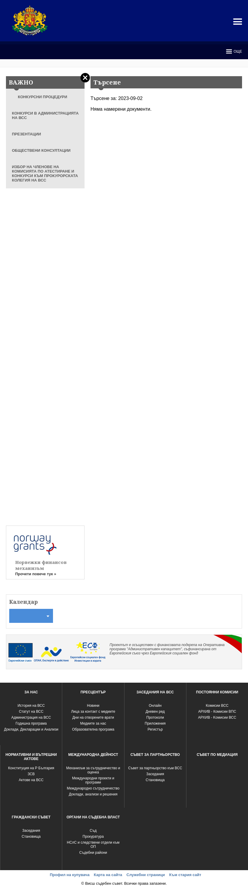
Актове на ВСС (31, 780)
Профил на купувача (69, 875)
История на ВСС (31, 705)
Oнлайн (155, 705)
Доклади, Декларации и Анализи (31, 729)
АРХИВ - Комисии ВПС (217, 711)
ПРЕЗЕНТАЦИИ (26, 134)
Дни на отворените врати (93, 717)
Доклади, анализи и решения (93, 794)
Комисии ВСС (217, 705)
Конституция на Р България (31, 768)
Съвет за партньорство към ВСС (155, 768)
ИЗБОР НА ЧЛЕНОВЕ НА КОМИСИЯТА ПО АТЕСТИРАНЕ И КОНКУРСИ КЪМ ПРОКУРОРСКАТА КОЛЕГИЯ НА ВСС (45, 173)
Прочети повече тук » (35, 574)
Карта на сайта (108, 875)
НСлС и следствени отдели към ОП (93, 844)
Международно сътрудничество (93, 788)
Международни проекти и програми (93, 780)
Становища (155, 780)
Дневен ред (155, 711)
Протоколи (155, 717)
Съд (93, 830)
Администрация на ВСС (31, 717)
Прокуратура (93, 836)
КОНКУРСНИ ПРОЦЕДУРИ (42, 97)
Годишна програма (31, 723)
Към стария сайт (185, 875)
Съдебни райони (93, 853)
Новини (93, 705)
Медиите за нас (93, 723)
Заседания (155, 774)
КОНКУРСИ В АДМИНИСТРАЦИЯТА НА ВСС (45, 115)
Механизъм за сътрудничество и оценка (93, 770)
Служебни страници (146, 875)
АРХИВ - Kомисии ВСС (217, 717)
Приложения (155, 723)
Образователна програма (93, 729)
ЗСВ (31, 774)
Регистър (155, 729)
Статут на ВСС (31, 711)
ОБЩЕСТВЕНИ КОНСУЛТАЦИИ (41, 150)
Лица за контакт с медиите (93, 711)
